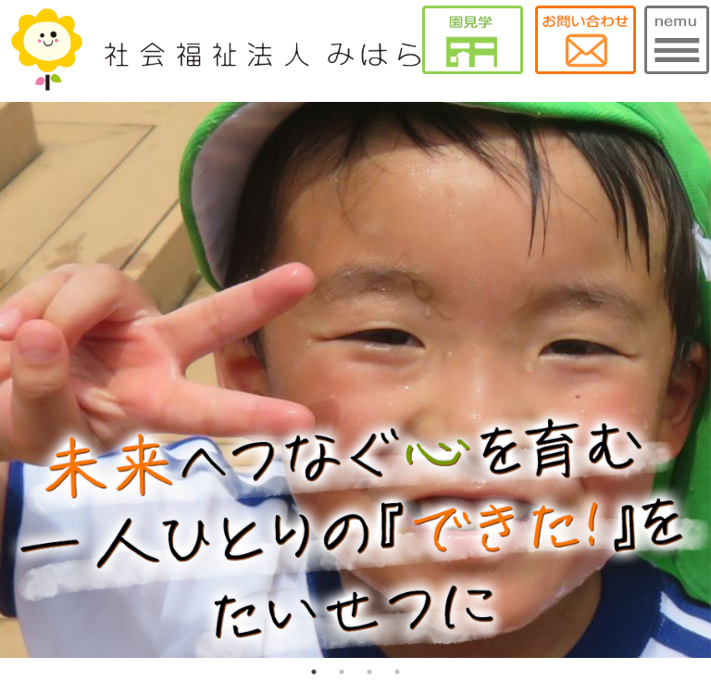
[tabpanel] (355, 380)
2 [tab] (341, 672)
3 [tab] (369, 672)
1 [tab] (314, 672)
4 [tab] (397, 672)
